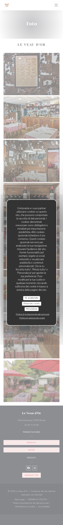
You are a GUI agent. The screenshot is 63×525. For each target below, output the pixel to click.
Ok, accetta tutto (31, 298)
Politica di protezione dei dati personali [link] (32, 314)
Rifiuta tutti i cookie (31, 303)
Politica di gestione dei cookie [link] (32, 318)
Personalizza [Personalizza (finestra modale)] (31, 309)
